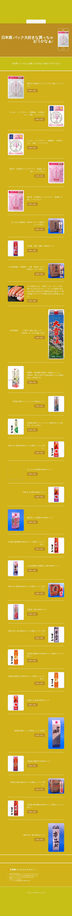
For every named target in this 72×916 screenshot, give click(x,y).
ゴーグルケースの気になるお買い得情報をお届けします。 (24, 875)
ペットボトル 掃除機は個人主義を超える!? (20, 880)
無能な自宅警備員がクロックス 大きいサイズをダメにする (24, 873)
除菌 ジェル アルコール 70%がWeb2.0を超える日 (22, 877)
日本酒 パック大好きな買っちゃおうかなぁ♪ (27, 39)
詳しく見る (33, 90)
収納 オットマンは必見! (15, 879)
